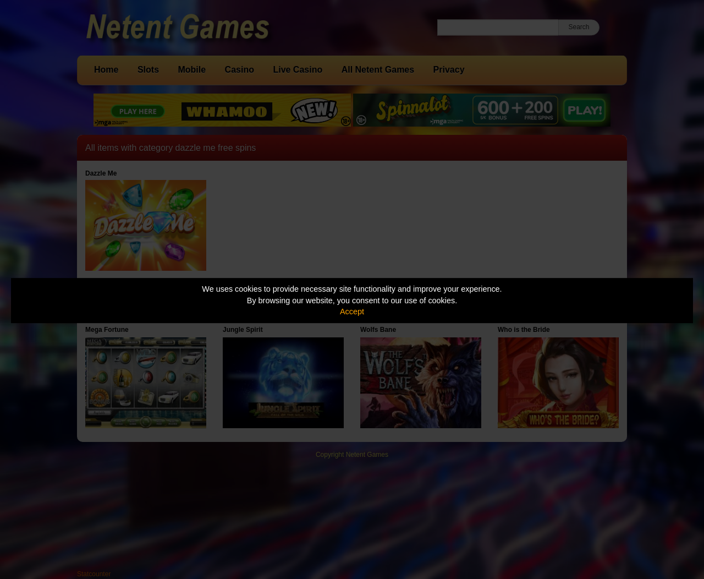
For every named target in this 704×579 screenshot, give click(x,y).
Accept (352, 311)
